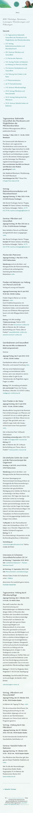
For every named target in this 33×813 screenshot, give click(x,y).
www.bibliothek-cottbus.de (18, 332)
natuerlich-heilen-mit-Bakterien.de (16, 803)
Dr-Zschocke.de (24, 804)
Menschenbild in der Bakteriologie (17, 572)
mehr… (14, 169)
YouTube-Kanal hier (9, 585)
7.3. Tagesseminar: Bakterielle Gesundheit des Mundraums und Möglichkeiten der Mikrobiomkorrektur (17, 37)
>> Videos (9, 578)
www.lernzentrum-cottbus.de (12, 335)
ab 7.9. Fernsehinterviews (13, 84)
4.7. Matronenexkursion (13, 80)
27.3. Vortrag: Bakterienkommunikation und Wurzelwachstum (15, 46)
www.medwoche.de (9, 776)
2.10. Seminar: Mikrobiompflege (15, 87)
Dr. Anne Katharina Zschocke (15, 798)
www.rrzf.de (15, 181)
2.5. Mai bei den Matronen (13, 58)
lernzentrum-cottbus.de (21, 325)
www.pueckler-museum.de (17, 450)
